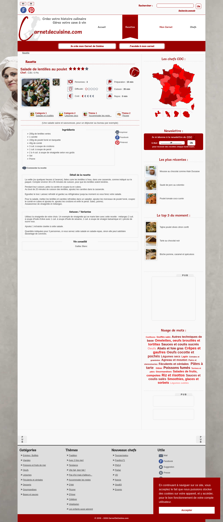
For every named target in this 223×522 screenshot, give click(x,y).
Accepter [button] (186, 510)
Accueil (102, 27)
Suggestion (166, 467)
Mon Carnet (166, 27)
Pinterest (121, 142)
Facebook (121, 137)
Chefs (193, 27)
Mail (163, 455)
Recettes (130, 27)
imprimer (121, 132)
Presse (164, 472)
